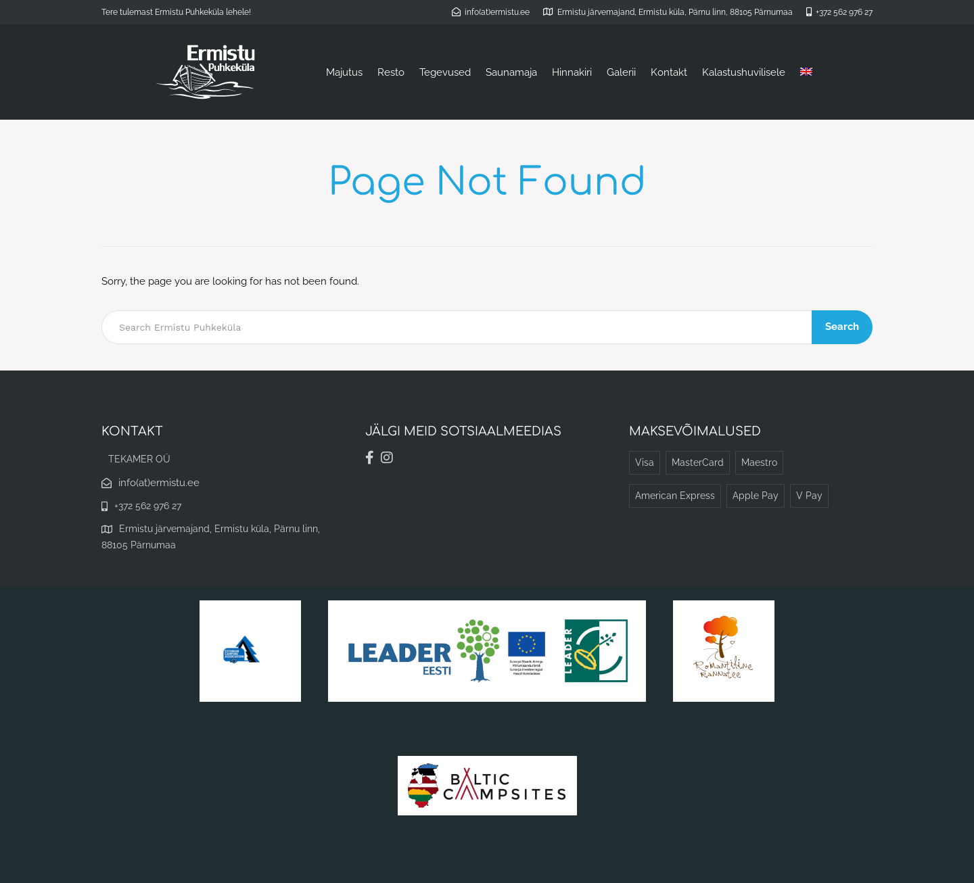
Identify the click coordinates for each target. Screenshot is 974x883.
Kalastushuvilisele (743, 72)
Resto (390, 72)
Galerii (621, 72)
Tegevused (445, 72)
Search (842, 326)
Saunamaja (511, 72)
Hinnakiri (572, 72)
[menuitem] (806, 72)
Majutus (344, 72)
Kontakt (669, 72)
